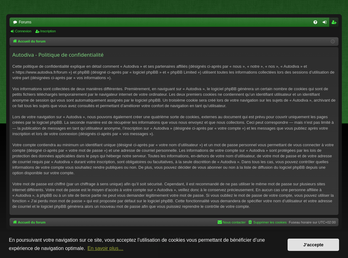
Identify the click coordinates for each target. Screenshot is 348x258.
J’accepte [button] (313, 244)
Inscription (48, 31)
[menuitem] (315, 22)
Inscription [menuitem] (335, 23)
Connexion (23, 31)
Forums (25, 22)
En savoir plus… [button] (106, 248)
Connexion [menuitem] (326, 23)
